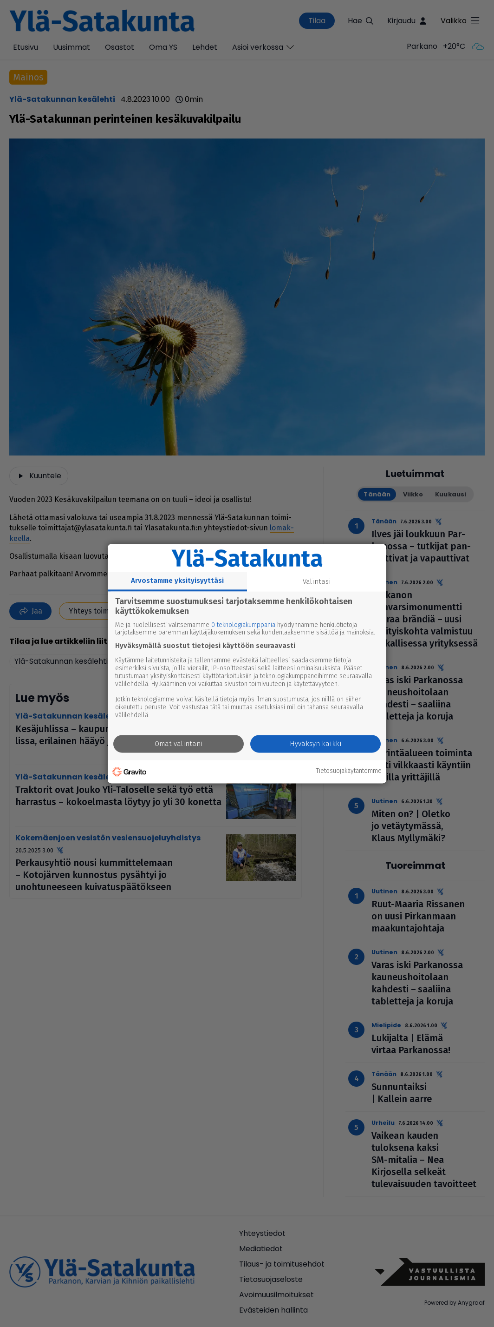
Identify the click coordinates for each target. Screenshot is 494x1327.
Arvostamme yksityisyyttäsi (177, 580)
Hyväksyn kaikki (316, 743)
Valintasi (317, 581)
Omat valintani (179, 743)
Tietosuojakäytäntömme (349, 771)
